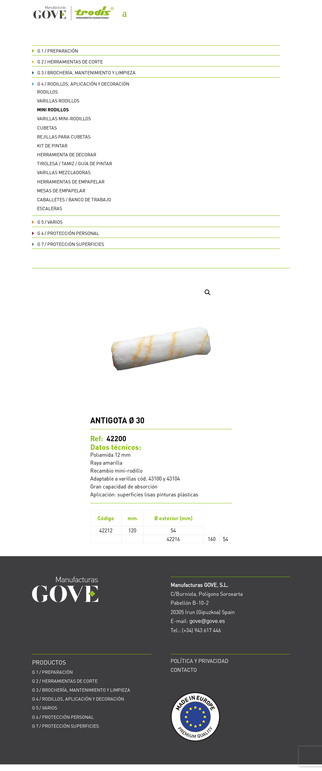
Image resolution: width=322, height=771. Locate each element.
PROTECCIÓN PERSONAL (65, 233)
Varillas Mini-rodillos (64, 118)
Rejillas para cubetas (64, 136)
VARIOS (47, 222)
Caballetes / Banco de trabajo (74, 199)
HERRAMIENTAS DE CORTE (67, 61)
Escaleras (49, 208)
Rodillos (47, 92)
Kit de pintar (52, 145)
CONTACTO (184, 669)
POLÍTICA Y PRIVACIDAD (199, 660)
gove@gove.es (207, 621)
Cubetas (47, 128)
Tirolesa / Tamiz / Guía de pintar (74, 163)
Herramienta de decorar (66, 154)
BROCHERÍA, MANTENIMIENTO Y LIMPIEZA (84, 72)
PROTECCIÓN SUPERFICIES (68, 244)
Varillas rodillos (58, 100)
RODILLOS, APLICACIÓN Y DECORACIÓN (80, 84)
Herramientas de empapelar (70, 181)
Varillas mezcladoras (64, 172)
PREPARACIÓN (55, 51)
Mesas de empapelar (61, 190)
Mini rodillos (53, 109)
